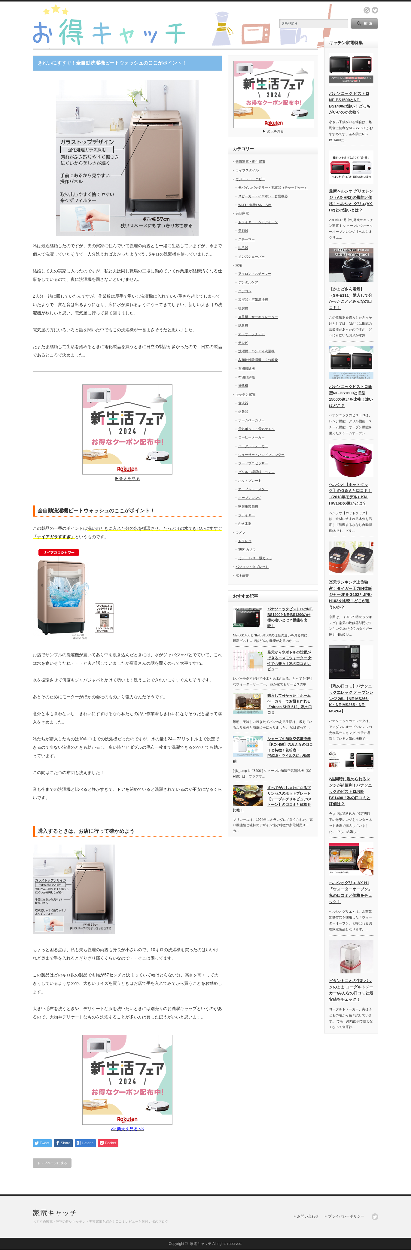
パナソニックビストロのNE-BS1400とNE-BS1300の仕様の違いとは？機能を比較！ (290, 617)
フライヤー (246, 515)
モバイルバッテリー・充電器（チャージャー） (273, 187)
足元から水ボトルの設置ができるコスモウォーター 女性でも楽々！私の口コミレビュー (289, 660)
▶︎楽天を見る (127, 476)
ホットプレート (249, 480)
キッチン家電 (245, 394)
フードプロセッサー (253, 463)
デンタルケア (248, 282)
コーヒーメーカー (251, 437)
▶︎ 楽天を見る (273, 129)
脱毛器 (243, 248)
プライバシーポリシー (346, 1216)
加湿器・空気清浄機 (253, 299)
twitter (375, 10)
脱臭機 (243, 325)
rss (367, 10)
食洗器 (243, 403)
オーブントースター (253, 489)
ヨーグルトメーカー (253, 446)
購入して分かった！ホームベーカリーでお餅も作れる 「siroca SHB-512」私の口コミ (289, 704)
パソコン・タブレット (252, 567)
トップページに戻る (52, 1163)
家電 (239, 265)
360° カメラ (247, 549)
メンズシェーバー (251, 256)
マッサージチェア (251, 334)
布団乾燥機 (246, 377)
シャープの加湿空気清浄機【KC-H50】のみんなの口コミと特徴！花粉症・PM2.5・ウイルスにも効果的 (273, 750)
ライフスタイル (247, 170)
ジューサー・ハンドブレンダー (261, 455)
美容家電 (242, 213)
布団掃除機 (246, 368)
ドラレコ (244, 541)
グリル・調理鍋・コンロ (256, 472)
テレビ (243, 342)
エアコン (244, 291)
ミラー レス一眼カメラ (255, 558)
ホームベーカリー (251, 420)
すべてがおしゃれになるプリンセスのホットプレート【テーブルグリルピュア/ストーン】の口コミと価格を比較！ (272, 799)
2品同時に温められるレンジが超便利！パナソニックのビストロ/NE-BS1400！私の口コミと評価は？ (350, 791)
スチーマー (246, 239)
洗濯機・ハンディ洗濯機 (256, 351)
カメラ (240, 532)
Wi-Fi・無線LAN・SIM (255, 205)
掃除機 (243, 385)
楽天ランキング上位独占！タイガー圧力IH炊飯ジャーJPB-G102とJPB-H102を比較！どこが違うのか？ (350, 594)
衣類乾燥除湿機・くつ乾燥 (258, 360)
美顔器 (243, 230)
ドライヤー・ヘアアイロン (258, 222)
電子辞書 (242, 575)
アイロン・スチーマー (254, 273)
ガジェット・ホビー (250, 179)
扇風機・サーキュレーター (258, 317)
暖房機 (243, 308)
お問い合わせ (308, 1216)
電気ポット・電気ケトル (256, 429)
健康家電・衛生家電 (250, 161)
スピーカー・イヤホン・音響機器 (263, 196)
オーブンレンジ (249, 497)
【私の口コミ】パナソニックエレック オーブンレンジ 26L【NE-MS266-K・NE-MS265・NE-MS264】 (351, 698)
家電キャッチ (55, 1213)
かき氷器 (244, 523)
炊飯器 (243, 411)
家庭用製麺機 (248, 506)
